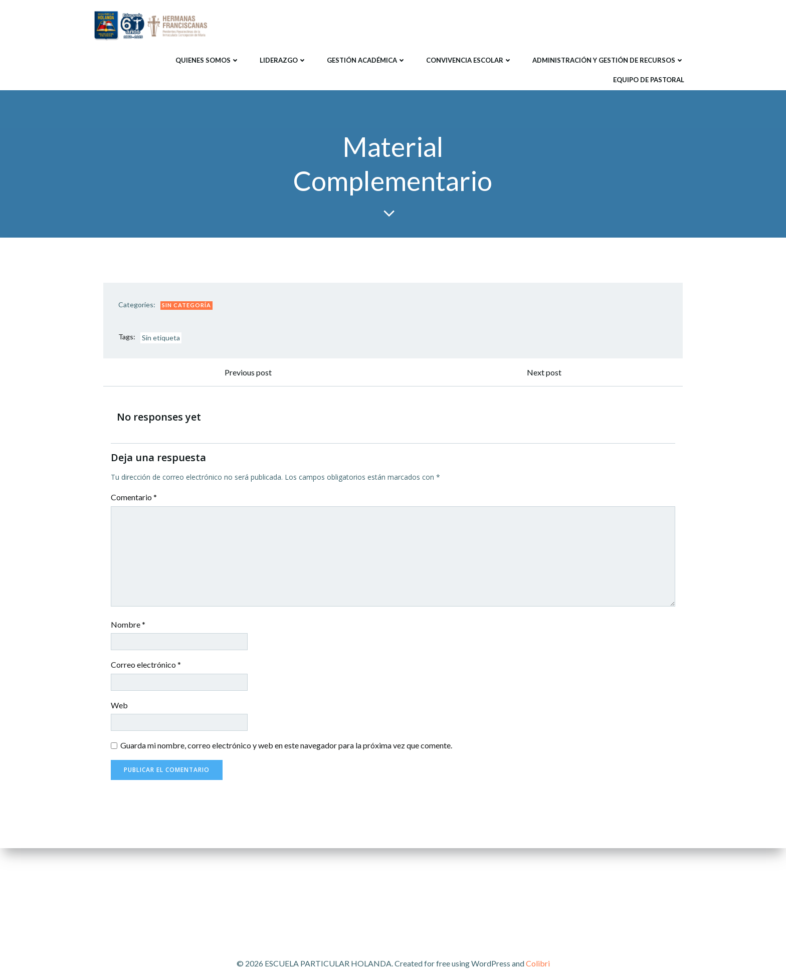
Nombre (128, 625)
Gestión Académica (366, 60)
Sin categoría (186, 305)
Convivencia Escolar (469, 60)
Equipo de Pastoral (648, 79)
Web (119, 706)
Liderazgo (283, 60)
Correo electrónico (146, 665)
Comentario (134, 498)
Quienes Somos (207, 60)
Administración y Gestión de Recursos (608, 60)
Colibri (538, 963)
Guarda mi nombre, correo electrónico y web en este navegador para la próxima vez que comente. (286, 746)
